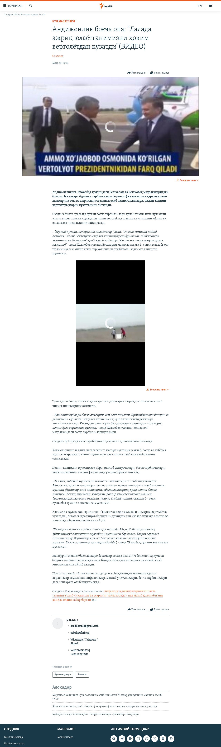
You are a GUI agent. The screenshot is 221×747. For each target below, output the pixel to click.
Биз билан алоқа (14, 744)
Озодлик (57, 56)
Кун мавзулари (63, 21)
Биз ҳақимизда (13, 737)
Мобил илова (65, 737)
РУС (200, 5)
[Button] (136, 73)
